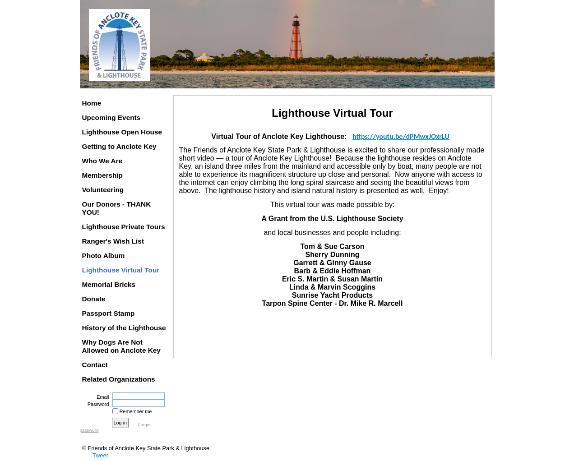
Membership (102, 175)
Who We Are (102, 161)
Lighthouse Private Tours (123, 226)
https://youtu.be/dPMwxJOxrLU (400, 136)
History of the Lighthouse (124, 328)
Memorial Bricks (109, 284)
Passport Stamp (108, 313)
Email (101, 397)
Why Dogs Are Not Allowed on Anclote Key (121, 346)
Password (96, 404)
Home (92, 103)
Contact (95, 365)
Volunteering (103, 190)
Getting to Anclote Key (119, 146)
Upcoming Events (111, 117)
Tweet (100, 455)
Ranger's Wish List (113, 241)
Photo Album (103, 255)
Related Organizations (118, 379)
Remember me (136, 411)
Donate (94, 299)
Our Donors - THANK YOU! (116, 208)
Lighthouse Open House (122, 132)
